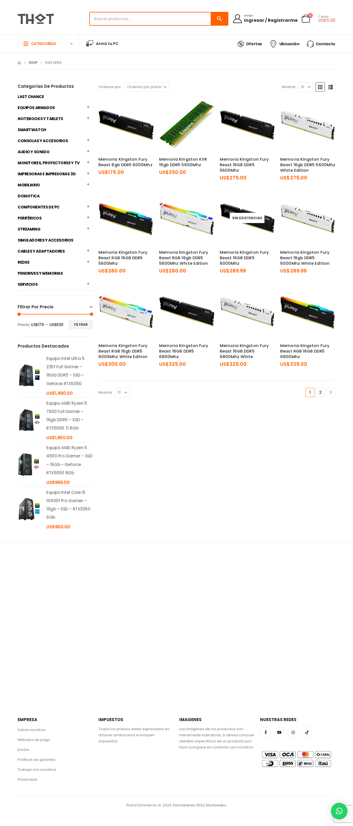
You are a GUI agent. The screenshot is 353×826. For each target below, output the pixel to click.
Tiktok (306, 732)
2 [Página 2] (320, 392)
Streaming (29, 229)
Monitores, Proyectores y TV (49, 163)
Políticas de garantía (36, 759)
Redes (24, 262)
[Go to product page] (126, 124)
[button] (320, 87)
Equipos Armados (36, 107)
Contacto (320, 43)
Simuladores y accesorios (45, 240)
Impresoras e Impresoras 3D (47, 174)
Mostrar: (289, 86)
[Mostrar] (305, 87)
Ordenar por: (110, 86)
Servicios (28, 284)
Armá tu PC (102, 43)
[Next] (330, 392)
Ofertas (248, 44)
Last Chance (31, 96)
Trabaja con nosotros (37, 769)
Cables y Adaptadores (41, 251)
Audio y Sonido (33, 152)
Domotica (29, 196)
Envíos (23, 749)
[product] (29, 375)
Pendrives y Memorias (40, 273)
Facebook (265, 732)
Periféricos (29, 218)
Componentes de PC (39, 207)
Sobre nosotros (32, 729)
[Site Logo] (36, 19)
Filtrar (81, 324)
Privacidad (27, 779)
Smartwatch (32, 130)
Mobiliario (29, 185)
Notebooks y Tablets (40, 118)
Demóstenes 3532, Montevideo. (200, 805)
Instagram (293, 732)
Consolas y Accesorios (43, 141)
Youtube (279, 732)
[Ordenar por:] (147, 87)
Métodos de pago (34, 739)
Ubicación (284, 44)
